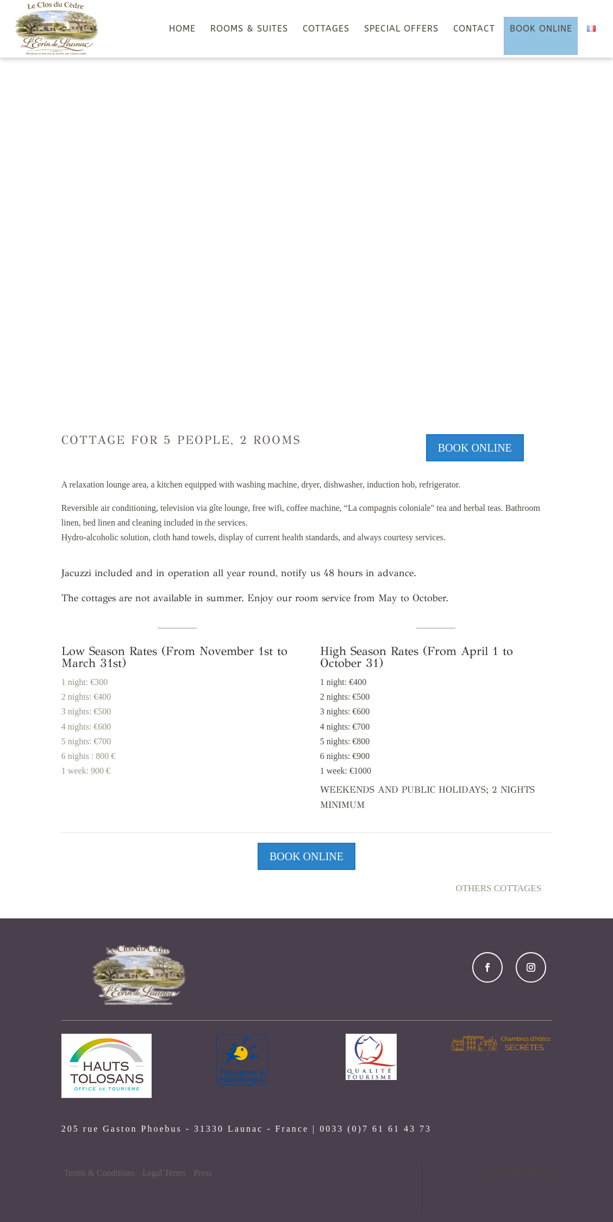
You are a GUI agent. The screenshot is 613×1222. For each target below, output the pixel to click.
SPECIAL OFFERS (401, 29)
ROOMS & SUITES (249, 29)
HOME (182, 29)
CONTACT (474, 29)
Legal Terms (164, 1172)
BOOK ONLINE (541, 29)
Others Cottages (498, 888)
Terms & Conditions (99, 1172)
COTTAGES (326, 29)
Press (202, 1172)
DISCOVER (306, 355)
